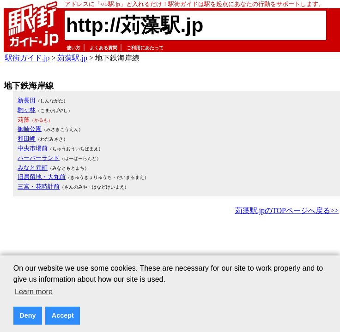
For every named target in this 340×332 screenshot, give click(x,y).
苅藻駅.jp (72, 58)
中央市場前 (33, 148)
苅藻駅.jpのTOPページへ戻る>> (287, 210)
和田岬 (27, 138)
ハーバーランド (39, 157)
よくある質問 (103, 47)
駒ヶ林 (27, 110)
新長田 (27, 100)
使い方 (73, 47)
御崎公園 (30, 128)
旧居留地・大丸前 (42, 176)
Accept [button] (63, 315)
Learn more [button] (34, 292)
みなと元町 (33, 167)
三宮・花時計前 (39, 186)
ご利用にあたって (145, 47)
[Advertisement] (172, 242)
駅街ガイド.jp (27, 58)
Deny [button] (27, 315)
